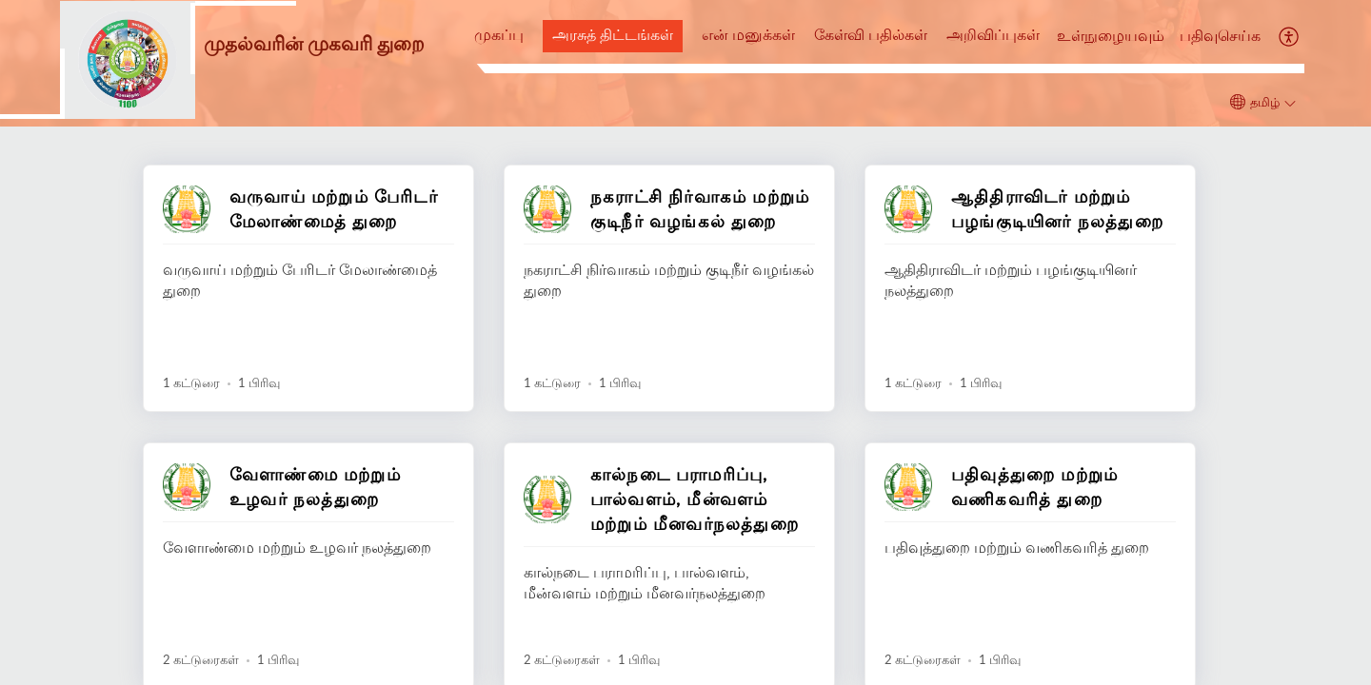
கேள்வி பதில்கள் (870, 34)
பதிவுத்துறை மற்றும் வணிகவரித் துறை (1034, 486)
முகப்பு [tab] (499, 34)
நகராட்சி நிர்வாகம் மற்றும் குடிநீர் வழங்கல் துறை (699, 208)
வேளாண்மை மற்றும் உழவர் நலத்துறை (315, 486)
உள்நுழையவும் (1110, 35)
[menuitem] (1110, 37)
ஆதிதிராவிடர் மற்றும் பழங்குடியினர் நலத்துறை (1057, 208)
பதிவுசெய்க (1220, 35)
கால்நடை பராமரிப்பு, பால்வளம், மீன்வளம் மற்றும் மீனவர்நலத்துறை (694, 498)
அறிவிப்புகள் (993, 34)
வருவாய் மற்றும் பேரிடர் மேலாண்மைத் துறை (333, 208)
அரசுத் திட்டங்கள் (612, 34)
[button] (1289, 36)
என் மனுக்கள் (748, 34)
